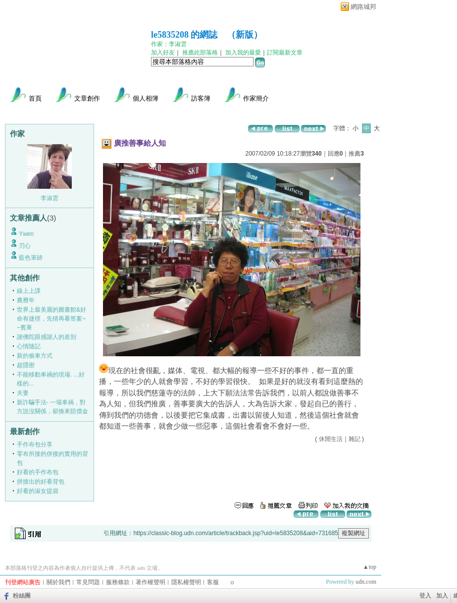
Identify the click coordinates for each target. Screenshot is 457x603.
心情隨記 (29, 346)
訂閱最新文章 (285, 52)
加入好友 (163, 52)
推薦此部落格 (200, 52)
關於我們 (58, 582)
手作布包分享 (34, 444)
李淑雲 (49, 198)
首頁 (35, 98)
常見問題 (88, 582)
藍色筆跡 (31, 257)
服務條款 (118, 582)
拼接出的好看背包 (40, 481)
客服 (213, 582)
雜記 (354, 439)
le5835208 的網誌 (184, 35)
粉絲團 (22, 595)
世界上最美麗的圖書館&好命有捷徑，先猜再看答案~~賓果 (51, 318)
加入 (442, 595)
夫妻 (23, 392)
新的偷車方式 (34, 355)
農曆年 (26, 300)
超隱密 (26, 365)
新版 (245, 35)
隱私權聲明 (186, 582)
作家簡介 (256, 98)
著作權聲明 (150, 582)
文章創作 (87, 98)
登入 (425, 595)
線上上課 (29, 290)
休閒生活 (331, 439)
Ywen (26, 233)
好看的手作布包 (37, 472)
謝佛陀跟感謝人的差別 (46, 336)
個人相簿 (145, 98)
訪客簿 (200, 98)
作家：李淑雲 (169, 44)
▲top (369, 566)
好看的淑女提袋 (37, 491)
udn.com (365, 581)
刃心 (25, 245)
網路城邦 (363, 6)
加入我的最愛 (243, 52)
